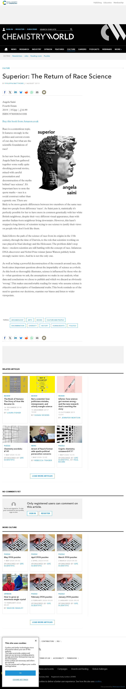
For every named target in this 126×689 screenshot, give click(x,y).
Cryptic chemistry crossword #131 (66, 450)
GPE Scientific (14, 459)
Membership (119, 3)
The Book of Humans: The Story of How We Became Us (14, 401)
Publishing (98, 3)
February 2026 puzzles (41, 597)
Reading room (36, 56)
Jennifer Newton (71, 418)
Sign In (9, 29)
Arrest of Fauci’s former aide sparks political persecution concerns (42, 451)
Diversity (33, 326)
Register (20, 29)
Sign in (32, 513)
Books (39, 320)
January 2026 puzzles (68, 597)
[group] (117, 49)
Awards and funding (79, 669)
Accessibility (58, 658)
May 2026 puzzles (12, 557)
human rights (58, 326)
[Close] (36, 640)
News (33, 446)
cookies (98, 681)
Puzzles (47, 56)
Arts (30, 320)
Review (7, 396)
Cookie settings (20, 679)
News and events (46, 669)
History (44, 326)
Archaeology (17, 320)
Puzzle (7, 446)
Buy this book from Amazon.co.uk (20, 121)
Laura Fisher (14, 413)
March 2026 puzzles (67, 557)
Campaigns (62, 669)
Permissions (72, 658)
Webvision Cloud (119, 687)
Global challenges (99, 669)
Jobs (26, 56)
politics (72, 326)
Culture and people (55, 320)
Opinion (7, 594)
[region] (20, 662)
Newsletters (17, 56)
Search (71, 29)
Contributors (47, 641)
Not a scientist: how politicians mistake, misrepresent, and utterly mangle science (41, 403)
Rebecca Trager (43, 460)
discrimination (17, 326)
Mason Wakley (15, 608)
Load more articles (42, 476)
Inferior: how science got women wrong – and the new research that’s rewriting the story (68, 404)
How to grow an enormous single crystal (15, 598)
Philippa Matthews (14, 83)
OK (20, 673)
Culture (6, 68)
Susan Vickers (42, 415)
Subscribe (32, 29)
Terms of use (44, 658)
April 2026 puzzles (39, 557)
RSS (58, 641)
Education (108, 3)
